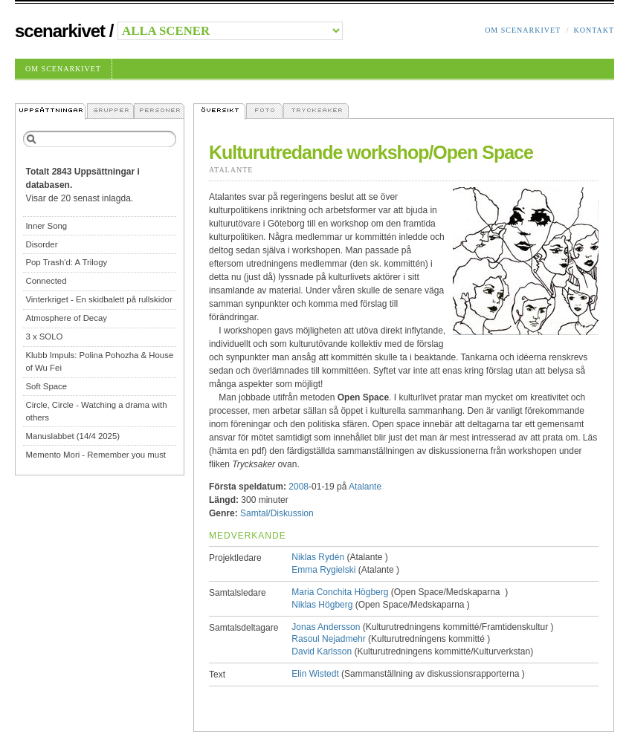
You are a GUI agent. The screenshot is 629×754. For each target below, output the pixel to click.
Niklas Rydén (317, 557)
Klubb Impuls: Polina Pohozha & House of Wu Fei (99, 361)
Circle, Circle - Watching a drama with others (96, 411)
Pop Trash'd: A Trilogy (66, 262)
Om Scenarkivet (523, 30)
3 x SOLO (43, 336)
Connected (45, 280)
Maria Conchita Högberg (339, 592)
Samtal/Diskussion (277, 513)
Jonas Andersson (325, 627)
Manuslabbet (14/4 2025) (72, 436)
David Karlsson (321, 651)
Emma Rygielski (323, 570)
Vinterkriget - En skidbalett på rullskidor (98, 299)
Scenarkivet (60, 31)
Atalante (231, 170)
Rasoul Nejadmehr (328, 639)
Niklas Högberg (321, 604)
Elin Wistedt (314, 674)
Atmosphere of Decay (66, 317)
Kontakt (593, 30)
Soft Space (46, 386)
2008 (298, 486)
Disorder (41, 244)
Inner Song (46, 225)
